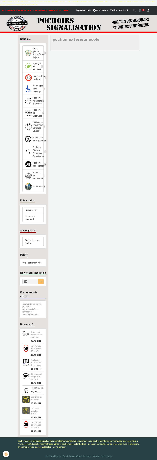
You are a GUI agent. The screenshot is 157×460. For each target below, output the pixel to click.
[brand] (35, 10)
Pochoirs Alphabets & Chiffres (34, 101)
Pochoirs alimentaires (34, 164)
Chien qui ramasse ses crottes (37, 335)
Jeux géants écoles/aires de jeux (34, 53)
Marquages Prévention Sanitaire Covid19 (34, 126)
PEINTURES (34, 186)
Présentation (31, 210)
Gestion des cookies (102, 456)
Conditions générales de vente (77, 456)
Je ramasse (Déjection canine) (36, 376)
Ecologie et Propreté (34, 66)
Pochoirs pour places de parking (36, 363)
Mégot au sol (37, 388)
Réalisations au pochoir (32, 241)
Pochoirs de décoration (34, 175)
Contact (123, 10)
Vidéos (113, 10)
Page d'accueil (83, 10)
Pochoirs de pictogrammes (34, 139)
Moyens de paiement (30, 217)
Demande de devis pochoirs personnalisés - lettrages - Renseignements (31, 309)
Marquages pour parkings (34, 89)
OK (41, 281)
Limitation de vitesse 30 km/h (36, 425)
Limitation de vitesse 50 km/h (36, 349)
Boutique (99, 10)
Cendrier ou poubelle (36, 398)
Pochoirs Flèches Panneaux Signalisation (34, 151)
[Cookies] (6, 454)
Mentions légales (53, 456)
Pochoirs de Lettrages (34, 113)
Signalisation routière (34, 77)
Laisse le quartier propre (35, 411)
